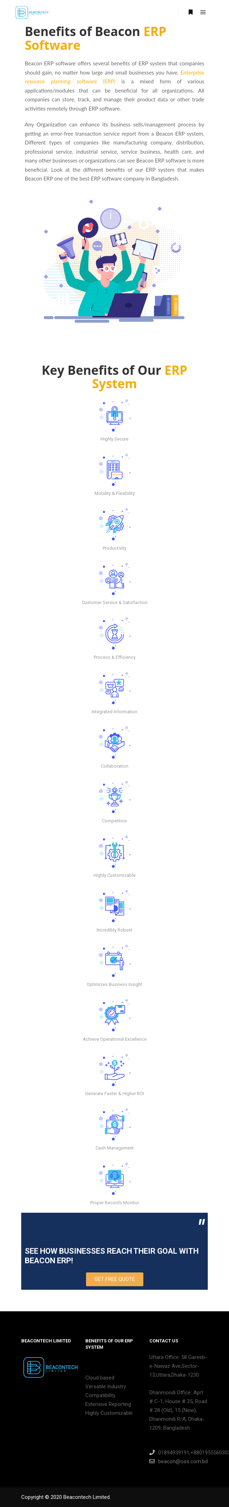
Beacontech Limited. (87, 1497)
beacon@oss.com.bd (178, 1461)
